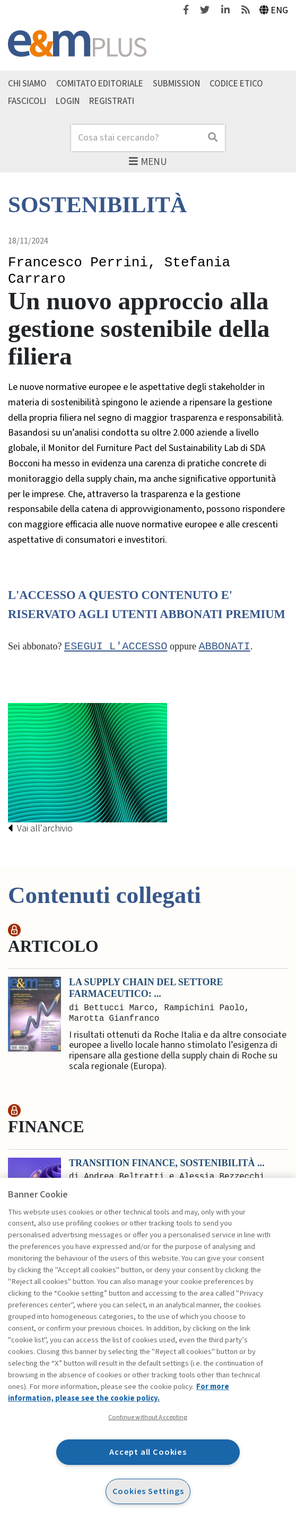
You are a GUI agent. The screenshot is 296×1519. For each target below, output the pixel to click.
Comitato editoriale (99, 83)
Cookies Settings (148, 1491)
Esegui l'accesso (115, 646)
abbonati (224, 646)
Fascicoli (27, 101)
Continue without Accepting (147, 1417)
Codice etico (236, 83)
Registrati (111, 101)
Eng (274, 10)
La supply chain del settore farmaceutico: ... (146, 988)
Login (68, 101)
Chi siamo (27, 83)
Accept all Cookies (148, 1452)
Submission (176, 83)
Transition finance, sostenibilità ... (167, 1163)
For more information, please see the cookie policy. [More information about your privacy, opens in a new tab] (118, 1392)
